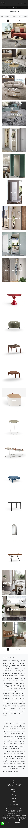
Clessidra (14, 297)
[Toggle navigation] (25, 3)
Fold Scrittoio (14, 505)
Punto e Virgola (14, 218)
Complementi (19, 7)
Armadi (14, 794)
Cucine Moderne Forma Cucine (14, 809)
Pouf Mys (14, 323)
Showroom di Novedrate (14, 785)
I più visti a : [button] (24, 16)
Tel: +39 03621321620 (16, 818)
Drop (14, 401)
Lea (14, 349)
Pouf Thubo (14, 635)
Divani (14, 800)
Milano (14, 62)
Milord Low (14, 114)
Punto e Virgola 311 (14, 244)
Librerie (14, 803)
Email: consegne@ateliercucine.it (14, 819)
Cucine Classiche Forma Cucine (14, 810)
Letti (14, 791)
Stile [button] (19, 16)
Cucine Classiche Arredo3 (14, 813)
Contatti (14, 787)
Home (7, 7)
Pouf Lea (14, 375)
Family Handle (14, 192)
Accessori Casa (12, 7)
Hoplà (14, 140)
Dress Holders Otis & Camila (14, 583)
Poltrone (14, 801)
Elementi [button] (7, 16)
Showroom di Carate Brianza (14, 784)
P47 (14, 453)
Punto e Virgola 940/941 (14, 271)
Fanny (14, 166)
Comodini (14, 795)
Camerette (14, 793)
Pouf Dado (14, 609)
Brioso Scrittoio (14, 557)
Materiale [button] (13, 16)
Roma (14, 36)
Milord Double (14, 88)
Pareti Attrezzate (14, 804)
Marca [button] (2, 16)
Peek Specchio (14, 531)
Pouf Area (14, 479)
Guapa (14, 427)
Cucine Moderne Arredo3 (14, 811)
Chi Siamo (14, 782)
